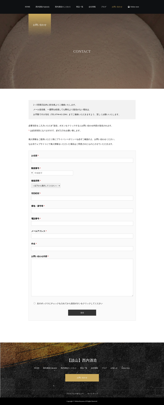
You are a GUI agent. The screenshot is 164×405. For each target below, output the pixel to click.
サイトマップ (92, 394)
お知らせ (114, 368)
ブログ (103, 7)
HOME (27, 7)
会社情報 (92, 7)
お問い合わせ (117, 7)
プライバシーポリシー (66, 139)
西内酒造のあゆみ (43, 7)
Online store (134, 7)
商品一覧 (79, 7)
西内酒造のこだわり (63, 7)
